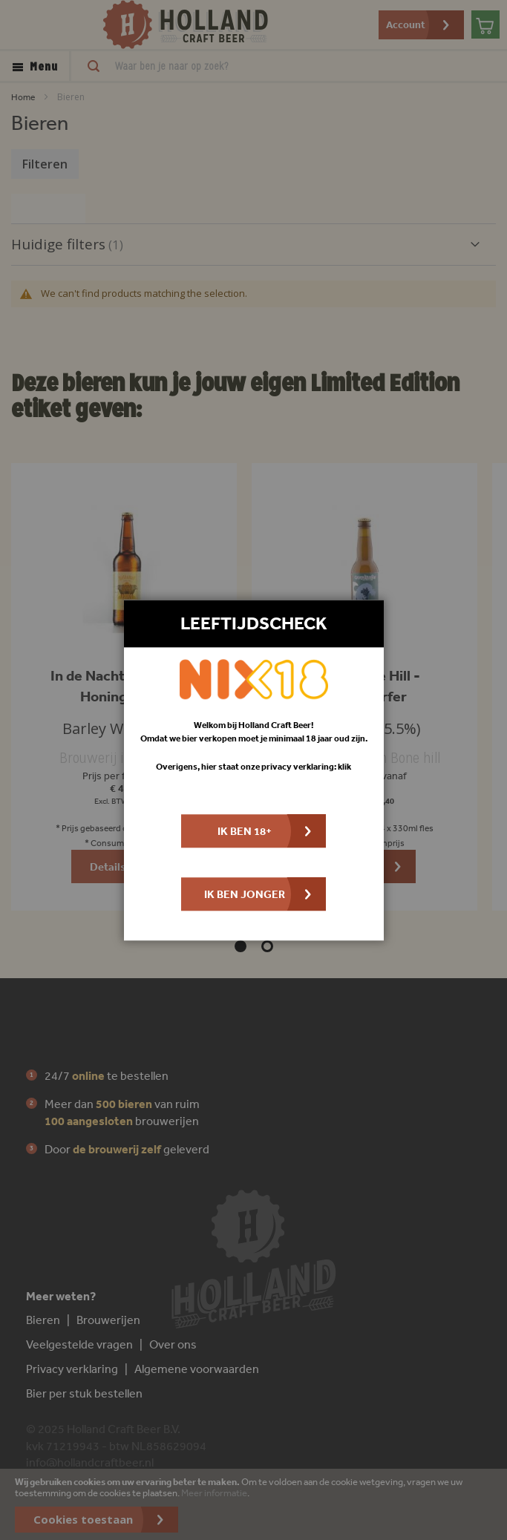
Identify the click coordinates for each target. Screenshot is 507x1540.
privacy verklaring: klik (306, 766)
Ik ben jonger (244, 894)
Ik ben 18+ (244, 831)
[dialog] (253, 770)
